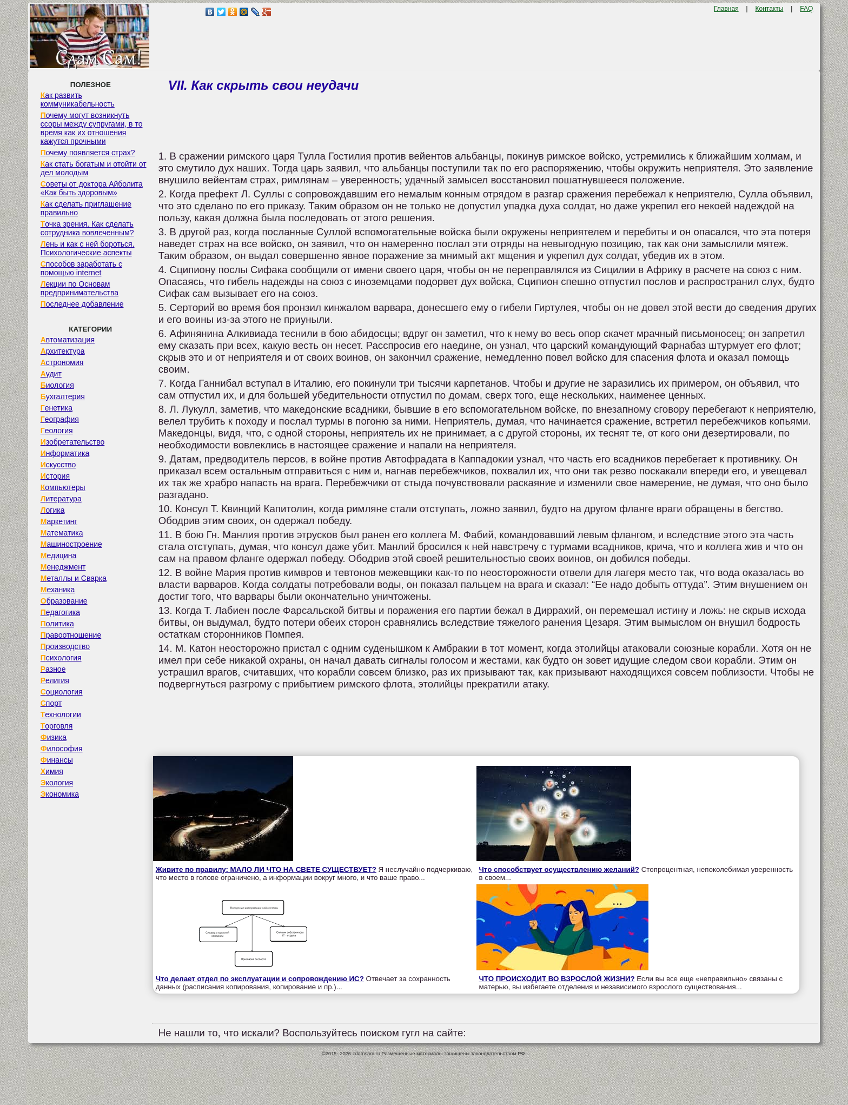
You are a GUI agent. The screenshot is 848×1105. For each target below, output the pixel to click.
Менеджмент (63, 567)
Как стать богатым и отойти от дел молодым (94, 168)
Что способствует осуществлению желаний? (559, 869)
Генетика (56, 407)
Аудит (51, 373)
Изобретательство (73, 442)
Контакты (770, 8)
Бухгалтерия (63, 396)
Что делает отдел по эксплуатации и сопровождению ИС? (260, 979)
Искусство (58, 464)
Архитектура (63, 351)
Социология (62, 691)
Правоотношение (71, 635)
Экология (57, 782)
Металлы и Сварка (74, 578)
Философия (62, 748)
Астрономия (62, 362)
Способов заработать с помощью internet (81, 268)
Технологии (61, 714)
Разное (53, 669)
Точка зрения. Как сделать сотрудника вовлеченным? (87, 228)
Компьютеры (63, 487)
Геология (57, 430)
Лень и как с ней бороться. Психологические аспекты (88, 248)
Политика (57, 623)
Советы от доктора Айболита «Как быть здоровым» (92, 188)
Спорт (51, 703)
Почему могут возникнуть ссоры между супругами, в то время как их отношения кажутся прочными (92, 128)
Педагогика (60, 612)
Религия (55, 680)
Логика (53, 510)
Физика (54, 737)
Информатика (65, 453)
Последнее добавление (82, 304)
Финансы (57, 760)
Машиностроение (71, 544)
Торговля (57, 726)
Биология (57, 385)
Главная (726, 8)
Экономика (60, 794)
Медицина (59, 555)
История (55, 476)
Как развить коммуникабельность (78, 99)
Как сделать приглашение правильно (86, 208)
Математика (62, 532)
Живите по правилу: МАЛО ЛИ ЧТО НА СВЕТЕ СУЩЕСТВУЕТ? (266, 869)
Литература (61, 498)
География (60, 419)
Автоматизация (68, 339)
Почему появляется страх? (88, 152)
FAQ (806, 8)
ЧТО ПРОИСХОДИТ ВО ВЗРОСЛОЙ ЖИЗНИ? (557, 979)
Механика (58, 589)
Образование (64, 601)
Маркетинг (59, 521)
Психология (61, 657)
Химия (52, 771)
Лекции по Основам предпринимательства (79, 288)
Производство (65, 646)
